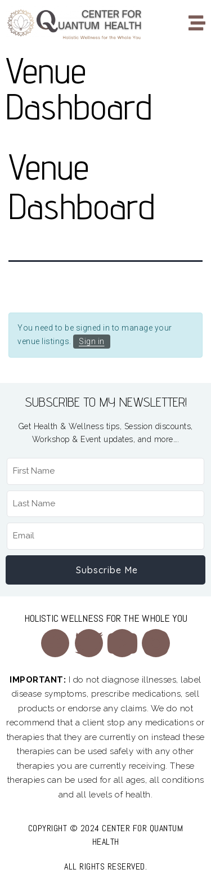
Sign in (92, 341)
